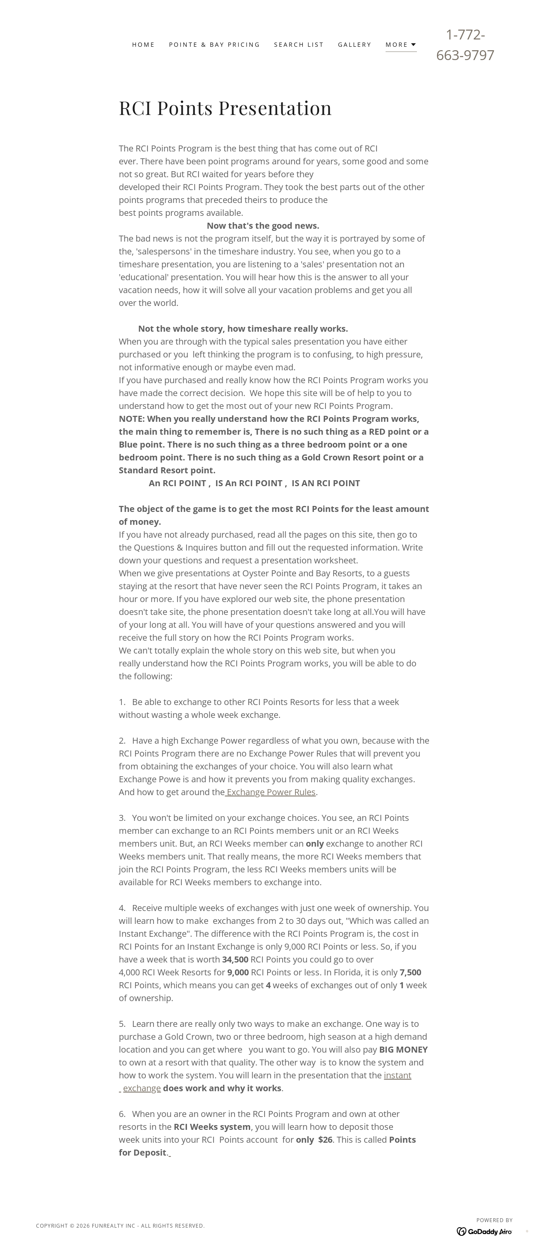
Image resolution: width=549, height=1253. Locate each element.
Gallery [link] (355, 44)
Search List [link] (299, 44)
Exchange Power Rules (270, 792)
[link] (485, 1230)
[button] (401, 45)
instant (397, 1075)
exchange (142, 1088)
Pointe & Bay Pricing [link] (214, 44)
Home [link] (143, 44)
